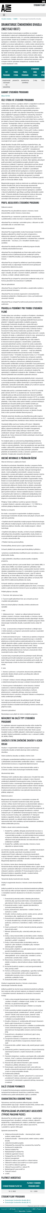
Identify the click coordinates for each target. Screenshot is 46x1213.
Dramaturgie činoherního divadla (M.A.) (17, 1200)
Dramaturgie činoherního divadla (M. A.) (18, 1202)
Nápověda (22, 1211)
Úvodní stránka (6, 19)
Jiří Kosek (12, 1209)
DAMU (15, 19)
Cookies (29, 1211)
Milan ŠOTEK (5, 96)
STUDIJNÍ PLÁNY (39, 5)
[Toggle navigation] (4, 15)
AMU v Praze (36, 1209)
